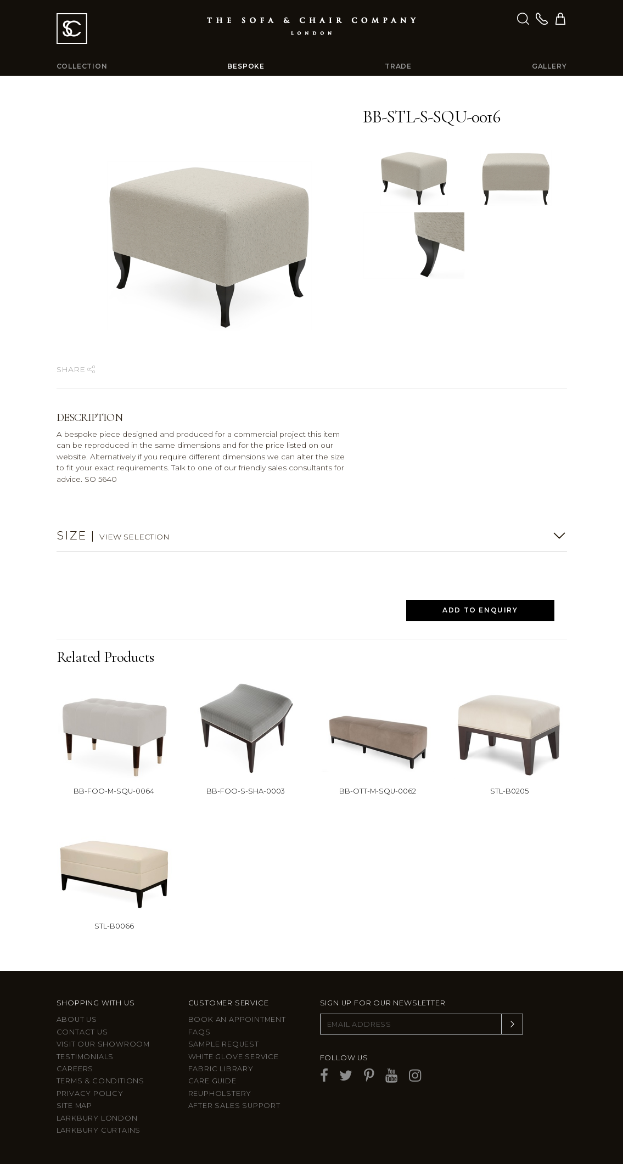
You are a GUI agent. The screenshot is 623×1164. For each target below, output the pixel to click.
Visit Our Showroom (103, 1044)
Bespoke (246, 66)
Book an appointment (237, 1019)
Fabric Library (221, 1069)
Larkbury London (97, 1118)
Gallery (549, 66)
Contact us (82, 1032)
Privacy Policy (90, 1093)
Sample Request (223, 1044)
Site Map (74, 1105)
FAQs (199, 1032)
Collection (82, 66)
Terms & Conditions (100, 1081)
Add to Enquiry (480, 610)
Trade (398, 66)
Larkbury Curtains (99, 1130)
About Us (77, 1019)
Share (76, 369)
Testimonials (85, 1057)
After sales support (234, 1105)
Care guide (212, 1081)
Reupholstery (220, 1093)
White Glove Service (233, 1057)
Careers (75, 1069)
